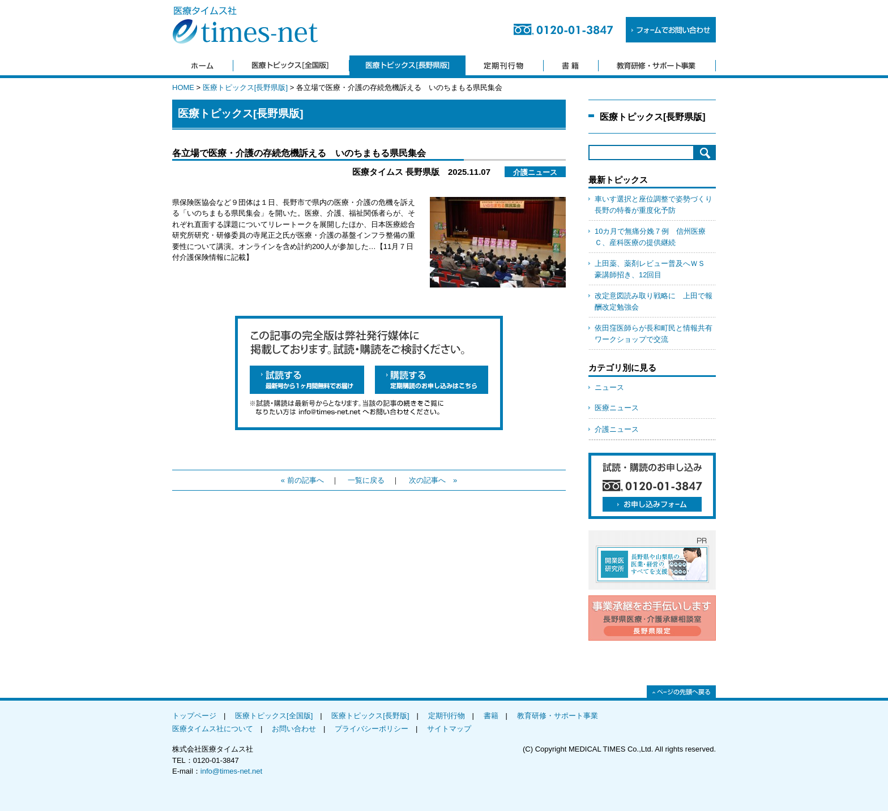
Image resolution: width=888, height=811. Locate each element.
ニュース (609, 387)
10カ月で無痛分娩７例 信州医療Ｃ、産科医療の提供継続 (650, 237)
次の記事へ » (433, 480)
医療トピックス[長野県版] (245, 87)
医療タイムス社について (212, 728)
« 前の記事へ (302, 480)
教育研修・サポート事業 (557, 715)
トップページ (194, 715)
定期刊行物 (446, 715)
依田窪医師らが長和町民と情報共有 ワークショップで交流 (655, 334)
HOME (183, 87)
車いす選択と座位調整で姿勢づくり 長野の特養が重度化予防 (655, 204)
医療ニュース (617, 408)
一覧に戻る (366, 480)
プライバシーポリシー (371, 728)
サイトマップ (449, 728)
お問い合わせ (294, 728)
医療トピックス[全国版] (274, 715)
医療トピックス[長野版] (370, 715)
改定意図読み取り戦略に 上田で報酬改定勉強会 (653, 301)
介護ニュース (617, 429)
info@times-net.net (231, 771)
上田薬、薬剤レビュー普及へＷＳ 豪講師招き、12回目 (653, 269)
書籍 (491, 715)
